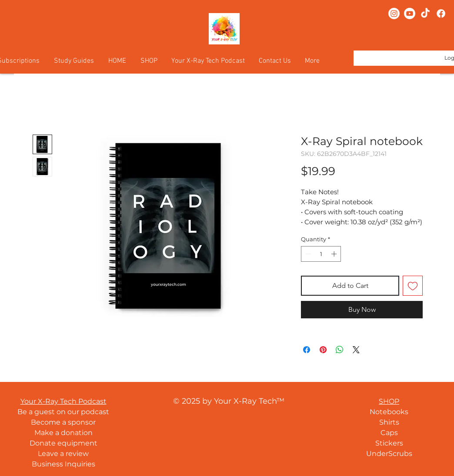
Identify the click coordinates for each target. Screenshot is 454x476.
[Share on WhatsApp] (339, 349)
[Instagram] (394, 13)
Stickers (389, 443)
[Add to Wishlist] (413, 286)
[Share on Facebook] (306, 349)
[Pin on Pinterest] (323, 349)
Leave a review (63, 453)
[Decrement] (307, 253)
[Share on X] (356, 349)
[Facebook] (441, 13)
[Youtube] (409, 13)
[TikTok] (425, 13)
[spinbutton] (321, 253)
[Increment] (335, 253)
